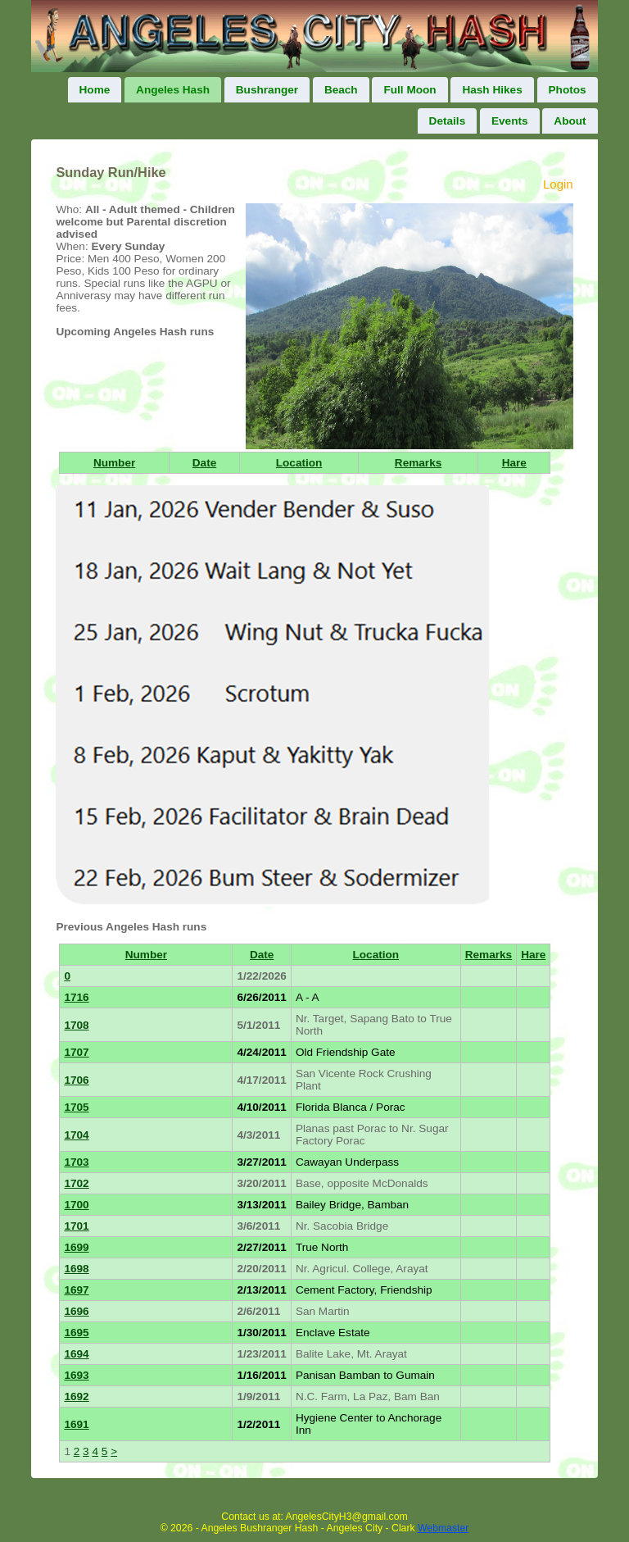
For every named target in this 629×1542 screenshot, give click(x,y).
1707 (76, 1052)
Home (95, 90)
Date (204, 463)
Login (558, 184)
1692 (76, 1396)
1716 (76, 997)
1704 (76, 1135)
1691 (76, 1424)
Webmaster (443, 1528)
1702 (76, 1183)
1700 (76, 1205)
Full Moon (409, 90)
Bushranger (267, 90)
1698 (76, 1268)
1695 (76, 1332)
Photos (567, 90)
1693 (76, 1375)
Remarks (418, 463)
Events (509, 121)
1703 (76, 1162)
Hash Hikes (492, 90)
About (570, 121)
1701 (76, 1226)
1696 (76, 1311)
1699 (76, 1247)
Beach (341, 90)
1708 (76, 1025)
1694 (76, 1354)
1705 (76, 1107)
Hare (514, 463)
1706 (76, 1080)
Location (299, 463)
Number (114, 463)
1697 (76, 1290)
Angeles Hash (173, 90)
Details (447, 121)
